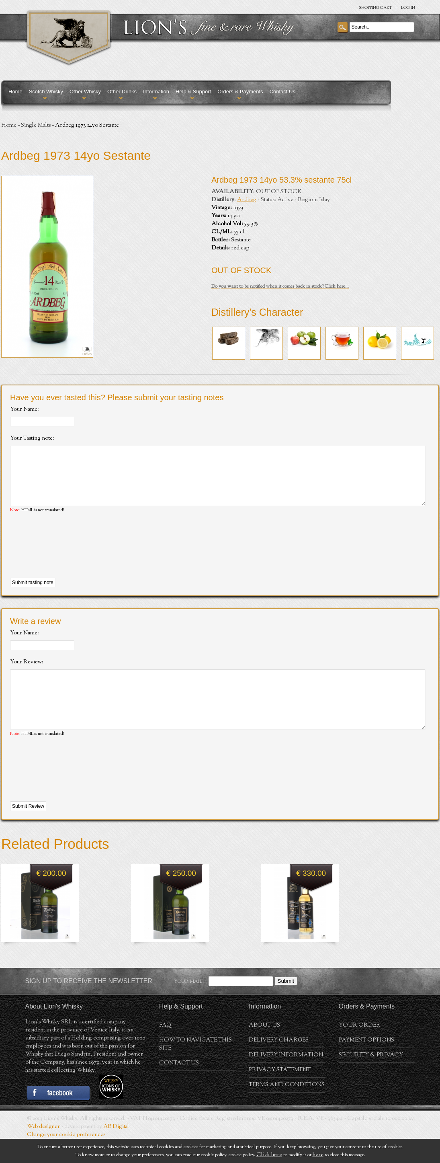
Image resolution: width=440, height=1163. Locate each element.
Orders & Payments (240, 92)
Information (156, 92)
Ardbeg (246, 200)
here (318, 1155)
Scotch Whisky (46, 92)
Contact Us (282, 92)
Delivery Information (286, 1079)
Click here (269, 1155)
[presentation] (71, 558)
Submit (286, 1005)
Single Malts (36, 125)
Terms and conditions (287, 1109)
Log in (408, 8)
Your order (360, 1050)
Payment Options (366, 1064)
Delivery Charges (279, 1064)
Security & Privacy (371, 1079)
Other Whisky (85, 92)
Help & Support (193, 92)
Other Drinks (122, 92)
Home (15, 92)
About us (264, 1050)
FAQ (165, 1050)
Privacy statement (280, 1094)
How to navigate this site (195, 1068)
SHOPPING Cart (375, 8)
